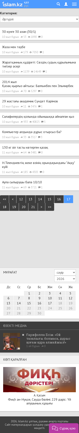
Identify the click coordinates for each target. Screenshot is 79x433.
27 (8, 313)
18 (5, 207)
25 (60, 308)
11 (60, 298)
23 (39, 308)
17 (68, 199)
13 (30, 199)
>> (49, 207)
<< (4, 199)
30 (39, 313)
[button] (64, 428)
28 (19, 313)
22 (29, 308)
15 (49, 199)
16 (59, 199)
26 (70, 308)
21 (33, 207)
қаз (26, 2)
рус (26, 5)
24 (50, 308)
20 (23, 207)
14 (40, 199)
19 (14, 207)
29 (29, 313)
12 (21, 199)
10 (50, 298)
